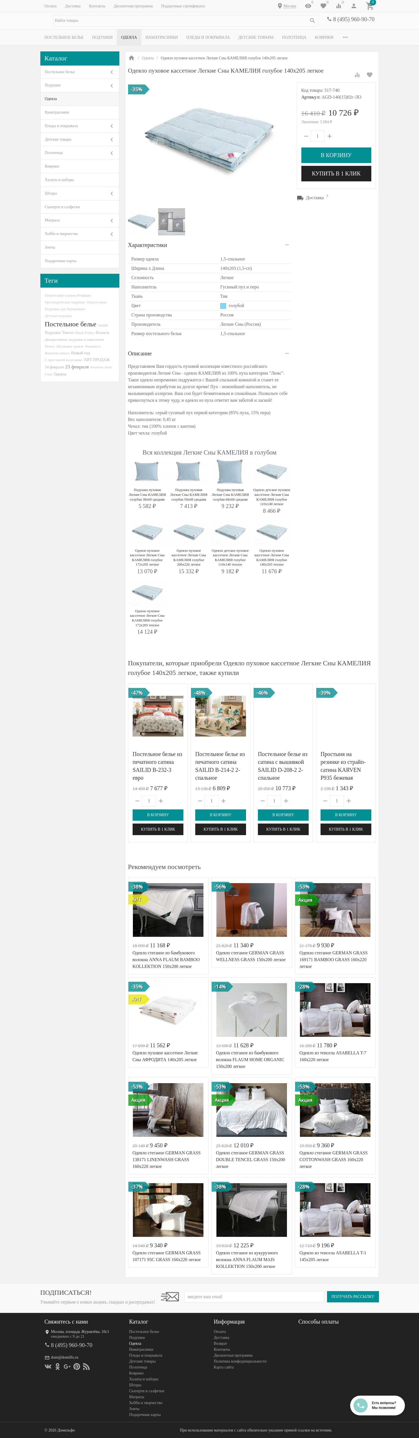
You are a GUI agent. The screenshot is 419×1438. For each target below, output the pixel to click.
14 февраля (54, 367)
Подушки (102, 37)
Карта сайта (224, 1367)
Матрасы (52, 220)
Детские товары (256, 37)
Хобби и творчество (61, 234)
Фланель (102, 333)
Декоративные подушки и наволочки (74, 339)
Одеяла (129, 37)
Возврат (220, 1343)
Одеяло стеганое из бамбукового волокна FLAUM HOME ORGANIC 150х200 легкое (250, 1059)
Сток (48, 374)
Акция (103, 325)
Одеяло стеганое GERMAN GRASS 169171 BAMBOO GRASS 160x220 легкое (333, 959)
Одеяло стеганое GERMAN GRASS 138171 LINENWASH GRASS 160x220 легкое (167, 1159)
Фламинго (93, 346)
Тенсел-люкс (97, 302)
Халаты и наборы (59, 180)
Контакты (97, 6)
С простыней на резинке (64, 360)
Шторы (51, 193)
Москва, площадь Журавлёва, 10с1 (80, 1332)
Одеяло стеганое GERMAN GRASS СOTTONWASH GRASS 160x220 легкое (333, 1159)
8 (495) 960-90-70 (354, 19)
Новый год (80, 353)
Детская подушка (58, 316)
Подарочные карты (60, 261)
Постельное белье (64, 37)
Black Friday (84, 333)
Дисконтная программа (133, 6)
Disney (50, 346)
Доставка (72, 6)
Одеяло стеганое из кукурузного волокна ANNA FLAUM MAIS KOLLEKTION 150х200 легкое (247, 1259)
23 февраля (77, 367)
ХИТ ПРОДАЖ (97, 360)
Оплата (51, 6)
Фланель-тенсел (57, 353)
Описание (140, 353)
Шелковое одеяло (70, 346)
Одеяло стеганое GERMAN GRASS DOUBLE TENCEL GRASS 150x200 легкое (250, 1159)
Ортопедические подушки (65, 302)
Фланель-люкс (101, 367)
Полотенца (294, 37)
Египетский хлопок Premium (68, 295)
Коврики (324, 37)
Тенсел (68, 332)
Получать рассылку (353, 1296)
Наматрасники (162, 37)
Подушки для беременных (65, 309)
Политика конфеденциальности (240, 1361)
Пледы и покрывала (208, 37)
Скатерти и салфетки (62, 207)
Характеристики (147, 245)
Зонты (50, 247)
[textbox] (185, 20)
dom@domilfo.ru (64, 1357)
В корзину (336, 155)
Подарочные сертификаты (183, 6)
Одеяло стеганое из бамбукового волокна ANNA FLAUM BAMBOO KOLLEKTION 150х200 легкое (166, 959)
